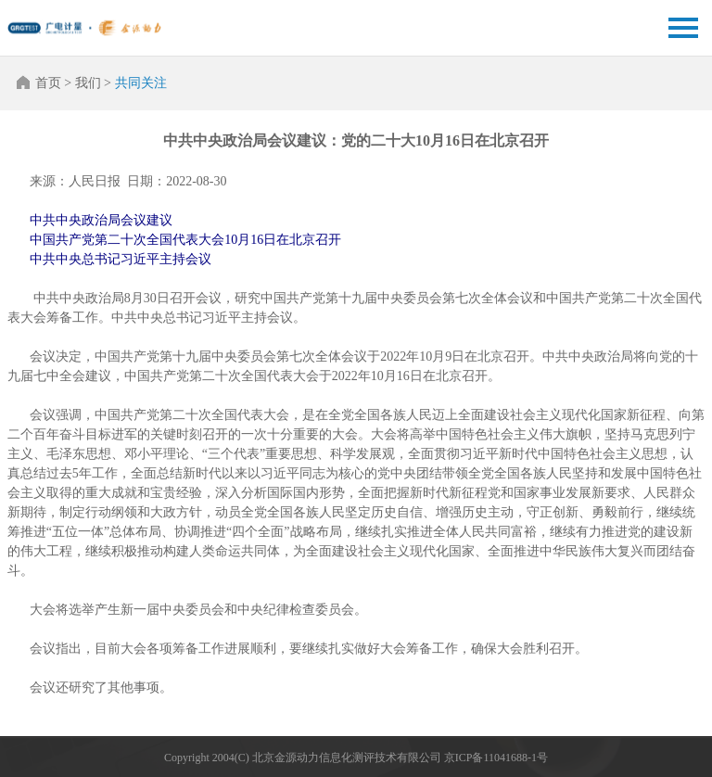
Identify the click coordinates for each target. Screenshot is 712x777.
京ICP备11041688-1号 (496, 757)
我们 (88, 83)
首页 (48, 83)
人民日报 (95, 181)
